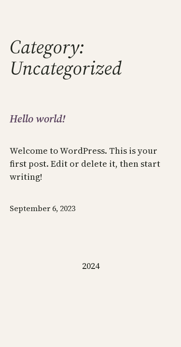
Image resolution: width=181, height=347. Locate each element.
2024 (90, 266)
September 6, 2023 (42, 208)
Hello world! (37, 118)
